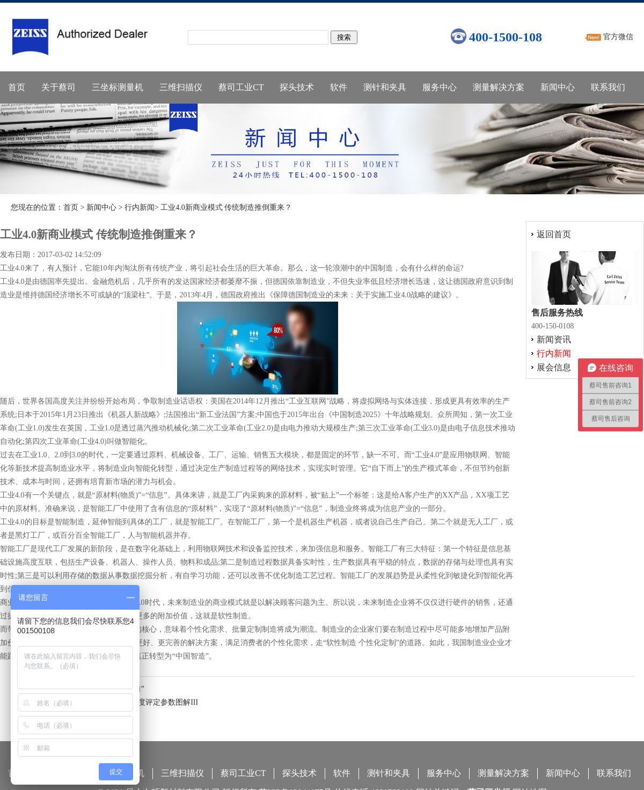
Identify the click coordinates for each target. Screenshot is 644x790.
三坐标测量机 (117, 87)
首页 (16, 87)
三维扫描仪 (180, 87)
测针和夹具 (384, 87)
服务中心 (439, 87)
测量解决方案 (498, 87)
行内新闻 (140, 207)
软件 (338, 87)
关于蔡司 (58, 87)
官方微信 (618, 37)
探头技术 (297, 87)
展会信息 (554, 367)
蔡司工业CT (241, 87)
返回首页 (554, 234)
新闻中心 (557, 87)
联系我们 (608, 87)
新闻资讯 (554, 339)
